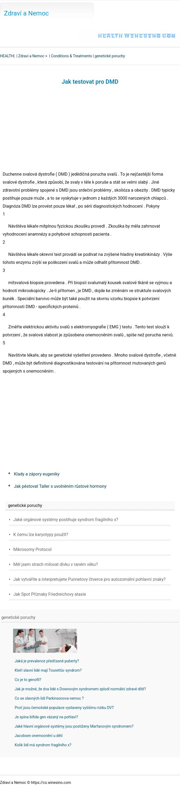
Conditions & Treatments (71, 56)
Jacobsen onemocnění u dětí (38, 735)
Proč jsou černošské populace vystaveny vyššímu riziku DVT (64, 708)
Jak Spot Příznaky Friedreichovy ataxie (49, 594)
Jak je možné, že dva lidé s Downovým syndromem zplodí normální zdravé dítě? (80, 689)
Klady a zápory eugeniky (36, 474)
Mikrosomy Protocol (32, 549)
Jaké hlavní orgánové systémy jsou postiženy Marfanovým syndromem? (74, 726)
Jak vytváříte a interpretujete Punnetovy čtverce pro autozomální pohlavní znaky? (89, 579)
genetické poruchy (110, 56)
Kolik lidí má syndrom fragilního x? (43, 745)
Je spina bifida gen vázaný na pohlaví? (46, 717)
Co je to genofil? (28, 680)
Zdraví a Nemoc (26, 13)
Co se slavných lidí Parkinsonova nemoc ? (49, 698)
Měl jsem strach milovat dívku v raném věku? (55, 564)
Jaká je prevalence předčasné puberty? (47, 661)
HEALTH (7, 56)
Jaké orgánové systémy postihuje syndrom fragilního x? (65, 519)
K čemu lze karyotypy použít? (40, 534)
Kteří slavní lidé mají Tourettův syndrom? (48, 670)
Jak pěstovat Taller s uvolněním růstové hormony (60, 486)
